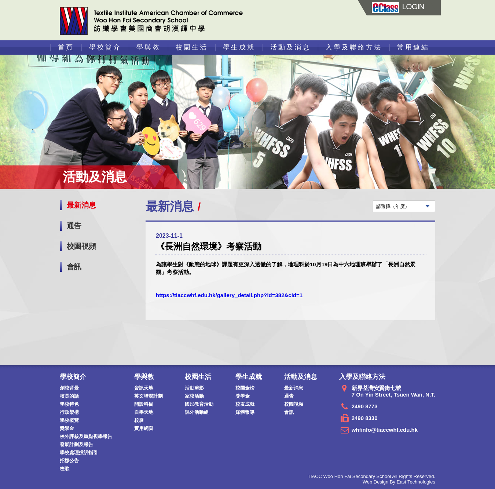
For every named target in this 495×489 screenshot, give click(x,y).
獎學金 (67, 428)
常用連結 (413, 47)
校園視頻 (81, 246)
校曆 (139, 420)
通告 (74, 226)
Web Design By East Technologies (399, 482)
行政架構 (69, 412)
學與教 (148, 47)
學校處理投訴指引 (79, 452)
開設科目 (143, 404)
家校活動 (194, 396)
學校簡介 (105, 47)
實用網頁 (143, 428)
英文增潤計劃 (148, 396)
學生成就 (239, 47)
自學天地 (143, 412)
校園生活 (192, 47)
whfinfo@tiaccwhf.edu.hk (385, 430)
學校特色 (69, 404)
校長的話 (69, 396)
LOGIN (398, 6)
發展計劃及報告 (76, 444)
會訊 (74, 267)
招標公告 (69, 460)
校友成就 (244, 404)
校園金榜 (244, 388)
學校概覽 (69, 420)
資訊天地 (143, 388)
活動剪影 (194, 388)
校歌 (64, 468)
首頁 (66, 47)
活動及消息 (290, 47)
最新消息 (81, 205)
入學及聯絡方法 (354, 47)
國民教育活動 (199, 404)
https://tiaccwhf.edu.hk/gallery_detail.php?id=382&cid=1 (229, 295)
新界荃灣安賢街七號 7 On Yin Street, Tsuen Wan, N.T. (393, 391)
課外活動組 (197, 412)
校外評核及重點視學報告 (86, 436)
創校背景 (69, 388)
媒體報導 (244, 412)
